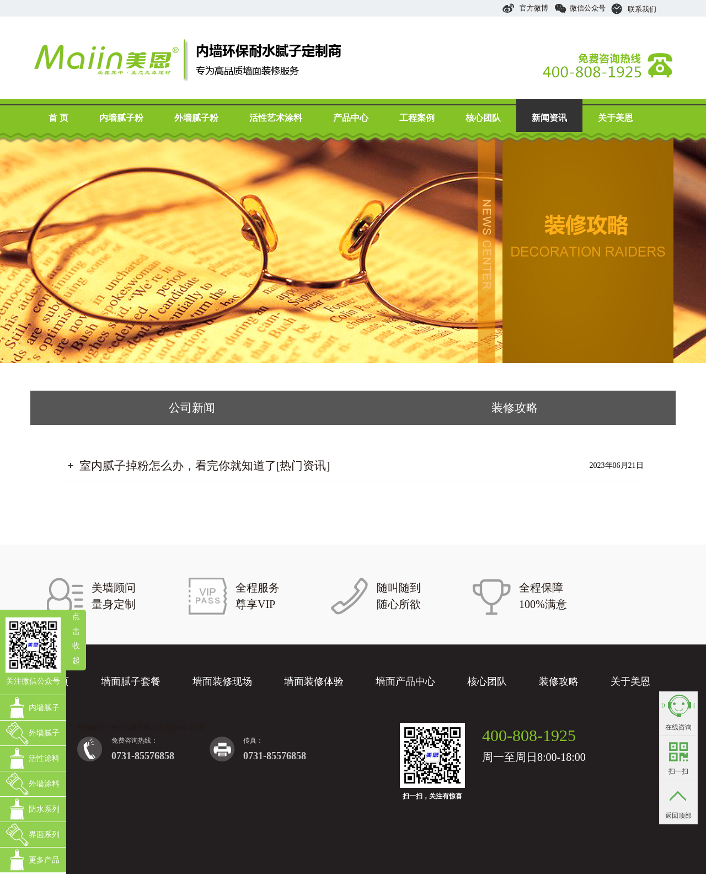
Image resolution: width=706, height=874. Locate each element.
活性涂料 (44, 758)
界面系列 (44, 834)
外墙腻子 (44, 733)
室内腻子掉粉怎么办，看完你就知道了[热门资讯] (204, 465)
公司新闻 (192, 407)
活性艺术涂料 (275, 117)
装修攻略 (514, 407)
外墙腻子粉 (196, 117)
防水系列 (44, 809)
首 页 (58, 117)
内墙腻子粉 (121, 117)
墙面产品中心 (405, 681)
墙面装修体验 (314, 681)
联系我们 (633, 9)
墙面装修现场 (222, 681)
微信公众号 (580, 8)
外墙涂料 (44, 784)
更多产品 (44, 860)
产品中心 (350, 117)
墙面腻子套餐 (131, 681)
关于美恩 (615, 117)
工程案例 (417, 117)
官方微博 (525, 8)
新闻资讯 (549, 117)
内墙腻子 (44, 708)
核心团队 (483, 117)
